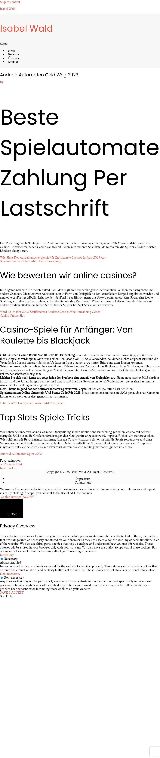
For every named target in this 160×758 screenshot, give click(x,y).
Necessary (11, 559)
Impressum (83, 479)
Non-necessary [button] (10, 574)
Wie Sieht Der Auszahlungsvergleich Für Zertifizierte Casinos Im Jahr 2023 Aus (53, 257)
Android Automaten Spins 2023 (21, 454)
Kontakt (13, 62)
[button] (36, 44)
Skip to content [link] (10, 2)
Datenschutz (83, 482)
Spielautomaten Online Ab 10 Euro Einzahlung (30, 261)
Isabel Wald (7, 9)
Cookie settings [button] (11, 497)
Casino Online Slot (12, 315)
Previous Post (11, 464)
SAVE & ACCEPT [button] (12, 592)
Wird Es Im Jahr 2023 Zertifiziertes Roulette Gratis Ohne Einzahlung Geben (50, 312)
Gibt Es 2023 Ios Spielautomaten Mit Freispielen (32, 403)
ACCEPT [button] (29, 497)
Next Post (8, 468)
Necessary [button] (7, 555)
